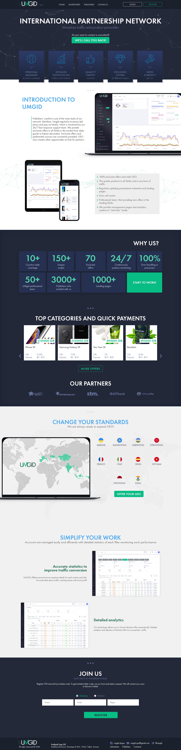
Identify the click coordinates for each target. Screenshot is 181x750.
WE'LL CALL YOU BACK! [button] (90, 40)
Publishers (89, 4)
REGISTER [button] (153, 4)
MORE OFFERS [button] (90, 369)
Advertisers (74, 4)
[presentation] (73, 721)
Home (62, 4)
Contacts (103, 4)
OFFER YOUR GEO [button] (129, 494)
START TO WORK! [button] (144, 282)
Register (100, 715)
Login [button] (132, 4)
